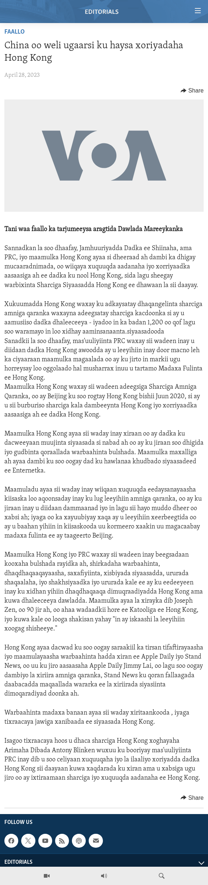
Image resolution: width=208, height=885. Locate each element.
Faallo (14, 32)
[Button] (192, 91)
